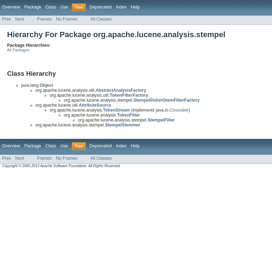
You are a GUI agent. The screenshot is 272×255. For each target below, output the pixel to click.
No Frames (66, 19)
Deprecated (101, 7)
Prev (6, 19)
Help (135, 7)
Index (121, 7)
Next (19, 19)
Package (32, 7)
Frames (44, 19)
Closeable (178, 110)
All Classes (101, 19)
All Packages (18, 50)
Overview (11, 7)
